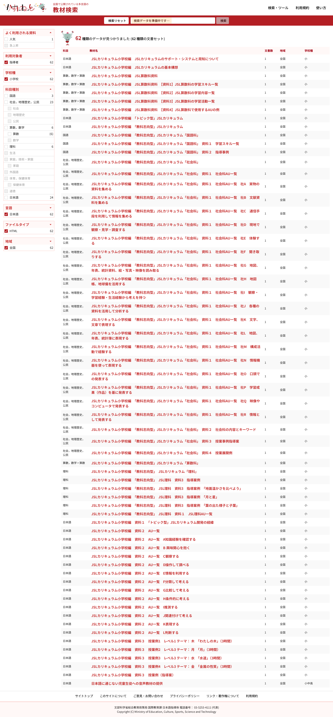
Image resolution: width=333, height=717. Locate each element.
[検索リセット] (116, 20)
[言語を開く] (29, 207)
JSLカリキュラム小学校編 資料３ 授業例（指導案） (133, 674)
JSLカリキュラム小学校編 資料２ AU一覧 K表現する (135, 624)
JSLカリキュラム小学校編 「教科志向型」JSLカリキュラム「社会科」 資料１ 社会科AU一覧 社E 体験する (175, 240)
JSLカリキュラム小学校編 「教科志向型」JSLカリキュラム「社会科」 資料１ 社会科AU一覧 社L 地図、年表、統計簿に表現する (175, 335)
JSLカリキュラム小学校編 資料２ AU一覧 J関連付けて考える (141, 615)
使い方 (321, 7)
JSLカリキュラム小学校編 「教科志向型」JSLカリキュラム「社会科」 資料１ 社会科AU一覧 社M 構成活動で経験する (175, 349)
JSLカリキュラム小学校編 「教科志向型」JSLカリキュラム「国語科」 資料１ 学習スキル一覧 (165, 143)
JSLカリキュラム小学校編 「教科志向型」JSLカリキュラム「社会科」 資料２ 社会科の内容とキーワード (173, 429)
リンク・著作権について (222, 696)
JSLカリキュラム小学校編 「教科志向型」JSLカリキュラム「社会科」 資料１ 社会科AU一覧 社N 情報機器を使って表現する (175, 363)
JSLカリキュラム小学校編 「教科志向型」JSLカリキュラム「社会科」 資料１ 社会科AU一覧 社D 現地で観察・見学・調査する (175, 227)
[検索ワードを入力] (173, 20)
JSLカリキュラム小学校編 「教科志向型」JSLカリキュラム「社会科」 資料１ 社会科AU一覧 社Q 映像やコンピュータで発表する (175, 403)
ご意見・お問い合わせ (148, 696)
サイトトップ (84, 696)
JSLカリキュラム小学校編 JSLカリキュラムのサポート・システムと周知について (155, 58)
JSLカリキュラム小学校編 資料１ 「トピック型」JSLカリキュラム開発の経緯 (152, 522)
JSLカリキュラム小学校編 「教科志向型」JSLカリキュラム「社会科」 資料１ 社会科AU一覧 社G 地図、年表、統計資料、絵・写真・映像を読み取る (175, 268)
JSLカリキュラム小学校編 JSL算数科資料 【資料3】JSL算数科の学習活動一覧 (153, 101)
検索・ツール (278, 7)
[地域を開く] (29, 241)
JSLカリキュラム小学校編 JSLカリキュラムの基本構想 (134, 67)
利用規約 (302, 7)
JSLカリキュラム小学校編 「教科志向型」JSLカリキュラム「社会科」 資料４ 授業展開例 (161, 452)
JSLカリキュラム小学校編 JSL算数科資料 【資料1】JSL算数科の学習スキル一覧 (154, 84)
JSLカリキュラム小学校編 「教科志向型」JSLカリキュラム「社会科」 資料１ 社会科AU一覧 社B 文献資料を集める (175, 200)
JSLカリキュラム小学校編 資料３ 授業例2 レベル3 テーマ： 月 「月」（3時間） (155, 649)
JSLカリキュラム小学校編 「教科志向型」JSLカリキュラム (137, 126)
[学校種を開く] (29, 72)
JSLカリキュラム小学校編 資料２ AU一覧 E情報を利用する (140, 573)
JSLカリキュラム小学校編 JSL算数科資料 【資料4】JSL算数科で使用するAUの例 (155, 109)
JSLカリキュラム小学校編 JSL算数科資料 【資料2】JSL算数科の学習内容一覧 (153, 92)
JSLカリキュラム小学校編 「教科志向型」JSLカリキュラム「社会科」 (145, 161)
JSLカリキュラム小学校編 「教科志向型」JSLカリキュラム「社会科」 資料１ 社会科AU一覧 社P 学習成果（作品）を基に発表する (175, 390)
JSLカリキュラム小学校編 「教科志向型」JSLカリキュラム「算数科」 (145, 462)
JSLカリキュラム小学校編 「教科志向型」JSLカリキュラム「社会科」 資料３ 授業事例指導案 (165, 441)
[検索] (222, 20)
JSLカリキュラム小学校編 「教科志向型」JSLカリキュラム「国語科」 (145, 135)
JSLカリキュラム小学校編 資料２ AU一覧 (125, 530)
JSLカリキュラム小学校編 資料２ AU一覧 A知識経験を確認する (143, 539)
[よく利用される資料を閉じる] (29, 32)
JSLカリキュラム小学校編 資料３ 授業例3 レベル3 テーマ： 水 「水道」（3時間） (157, 657)
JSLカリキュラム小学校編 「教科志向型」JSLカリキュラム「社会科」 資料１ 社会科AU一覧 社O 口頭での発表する (175, 376)
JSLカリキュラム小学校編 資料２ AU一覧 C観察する (135, 556)
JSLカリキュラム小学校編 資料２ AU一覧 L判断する (135, 632)
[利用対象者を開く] (29, 55)
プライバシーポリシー (185, 696)
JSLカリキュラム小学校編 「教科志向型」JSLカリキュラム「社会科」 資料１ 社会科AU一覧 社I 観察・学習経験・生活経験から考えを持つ (174, 295)
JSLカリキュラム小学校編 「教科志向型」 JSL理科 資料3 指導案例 (145, 479)
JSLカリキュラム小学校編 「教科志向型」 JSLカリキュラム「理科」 (144, 471)
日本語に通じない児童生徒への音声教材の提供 (127, 683)
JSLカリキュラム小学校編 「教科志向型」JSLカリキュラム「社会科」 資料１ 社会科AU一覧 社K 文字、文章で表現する (175, 322)
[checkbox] (6, 39)
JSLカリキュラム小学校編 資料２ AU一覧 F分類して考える (140, 581)
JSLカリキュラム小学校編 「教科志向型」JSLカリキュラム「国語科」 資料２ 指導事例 (160, 152)
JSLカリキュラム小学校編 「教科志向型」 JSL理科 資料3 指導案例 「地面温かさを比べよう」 (167, 488)
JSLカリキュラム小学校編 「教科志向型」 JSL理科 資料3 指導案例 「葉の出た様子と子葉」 (165, 505)
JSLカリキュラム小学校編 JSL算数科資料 (124, 75)
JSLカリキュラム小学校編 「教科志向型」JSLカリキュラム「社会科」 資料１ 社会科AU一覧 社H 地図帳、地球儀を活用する (174, 281)
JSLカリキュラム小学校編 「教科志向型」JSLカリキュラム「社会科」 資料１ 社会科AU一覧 (164, 173)
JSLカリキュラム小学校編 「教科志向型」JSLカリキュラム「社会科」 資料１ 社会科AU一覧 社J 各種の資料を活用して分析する (175, 308)
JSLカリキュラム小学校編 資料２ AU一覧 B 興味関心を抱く (140, 547)
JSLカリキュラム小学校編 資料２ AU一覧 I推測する (134, 607)
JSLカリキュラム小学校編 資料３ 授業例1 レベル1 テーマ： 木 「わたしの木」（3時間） (162, 640)
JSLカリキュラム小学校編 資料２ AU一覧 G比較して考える (140, 590)
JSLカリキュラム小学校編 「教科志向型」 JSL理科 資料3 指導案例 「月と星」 (155, 496)
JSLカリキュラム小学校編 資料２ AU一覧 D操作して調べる (140, 564)
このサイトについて (113, 696)
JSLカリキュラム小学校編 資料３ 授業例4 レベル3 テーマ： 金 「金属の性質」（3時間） (162, 666)
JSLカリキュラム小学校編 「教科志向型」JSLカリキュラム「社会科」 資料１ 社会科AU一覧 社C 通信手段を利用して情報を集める (175, 213)
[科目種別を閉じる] (29, 89)
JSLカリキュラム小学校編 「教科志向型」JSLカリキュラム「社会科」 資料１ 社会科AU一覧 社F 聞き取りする (175, 254)
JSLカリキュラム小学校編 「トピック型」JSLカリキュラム (137, 118)
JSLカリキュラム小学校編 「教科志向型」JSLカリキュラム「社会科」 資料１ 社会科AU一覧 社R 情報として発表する (175, 417)
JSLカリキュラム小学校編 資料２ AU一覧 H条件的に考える (140, 598)
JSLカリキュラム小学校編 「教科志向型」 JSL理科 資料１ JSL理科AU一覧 (151, 513)
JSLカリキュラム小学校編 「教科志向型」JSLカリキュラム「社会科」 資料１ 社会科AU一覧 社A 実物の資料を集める (175, 186)
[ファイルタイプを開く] (29, 224)
